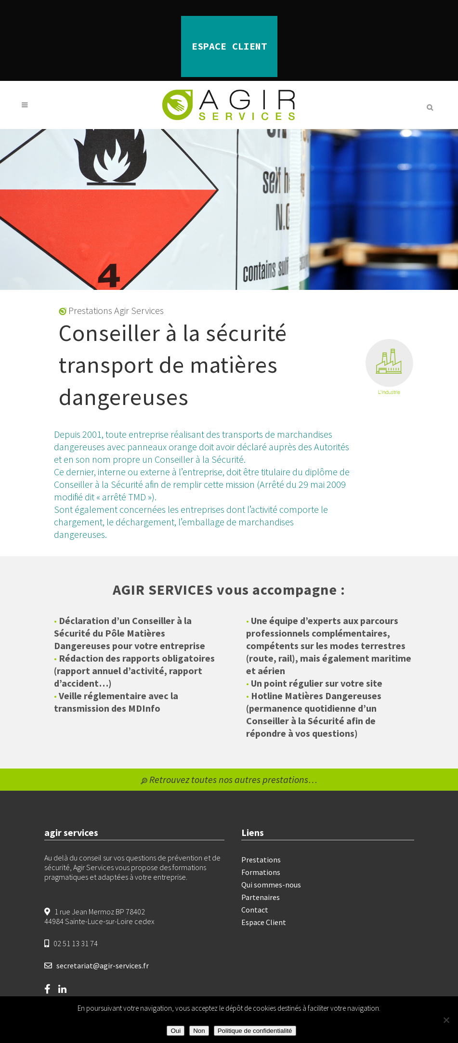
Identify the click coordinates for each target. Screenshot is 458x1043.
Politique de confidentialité (255, 1030)
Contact (254, 909)
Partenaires (260, 897)
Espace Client (263, 922)
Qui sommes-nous (271, 884)
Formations (260, 872)
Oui (175, 1030)
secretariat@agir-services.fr (102, 965)
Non (199, 1030)
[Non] (446, 1020)
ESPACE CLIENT (229, 46)
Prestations (261, 859)
